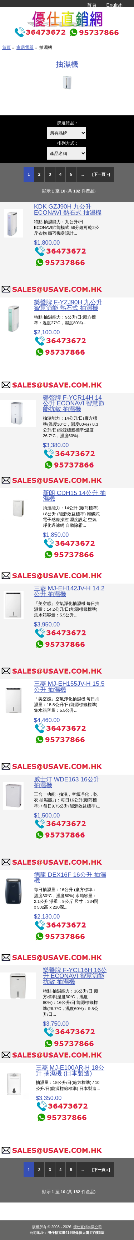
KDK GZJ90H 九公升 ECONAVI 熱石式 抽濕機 (67, 209)
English (114, 5)
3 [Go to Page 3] (50, 174)
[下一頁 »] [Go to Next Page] (101, 174)
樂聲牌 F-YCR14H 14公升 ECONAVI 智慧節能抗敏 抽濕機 (73, 403)
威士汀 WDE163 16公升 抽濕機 (67, 782)
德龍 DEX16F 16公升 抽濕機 (70, 877)
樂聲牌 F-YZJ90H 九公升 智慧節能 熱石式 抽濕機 (68, 305)
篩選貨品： (68, 122)
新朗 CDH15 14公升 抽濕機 (74, 495)
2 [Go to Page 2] (39, 174)
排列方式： (68, 143)
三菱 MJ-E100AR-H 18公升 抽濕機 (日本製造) (70, 1070)
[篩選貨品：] (66, 133)
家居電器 (25, 47)
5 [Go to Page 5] (71, 174)
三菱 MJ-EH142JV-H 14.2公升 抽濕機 (69, 591)
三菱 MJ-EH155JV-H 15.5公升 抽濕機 (69, 686)
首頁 (92, 5)
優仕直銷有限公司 (87, 1227)
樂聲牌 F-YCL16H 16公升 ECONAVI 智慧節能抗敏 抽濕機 (75, 975)
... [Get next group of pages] (82, 174)
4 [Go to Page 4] (60, 174)
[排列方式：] (66, 153)
